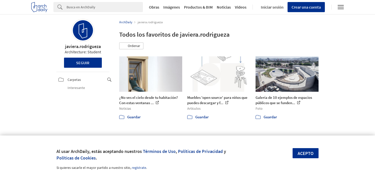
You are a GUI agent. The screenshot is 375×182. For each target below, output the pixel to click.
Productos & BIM (198, 7)
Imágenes (171, 7)
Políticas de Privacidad (200, 151)
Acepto (306, 153)
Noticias (224, 7)
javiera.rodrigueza (83, 46)
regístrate (139, 167)
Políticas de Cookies (76, 158)
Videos (240, 7)
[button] (131, 46)
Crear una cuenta (306, 7)
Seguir (82, 62)
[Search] (105, 7)
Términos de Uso (159, 151)
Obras (154, 7)
